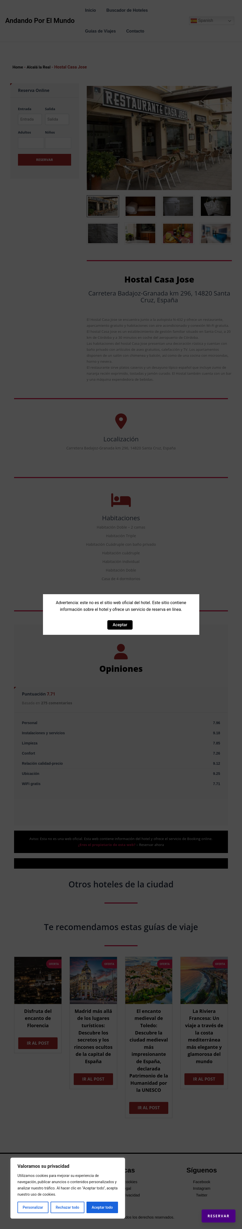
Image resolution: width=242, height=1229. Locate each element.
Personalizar (33, 1207)
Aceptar (120, 624)
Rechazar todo (67, 1207)
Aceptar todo (102, 1207)
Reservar (213, 1210)
